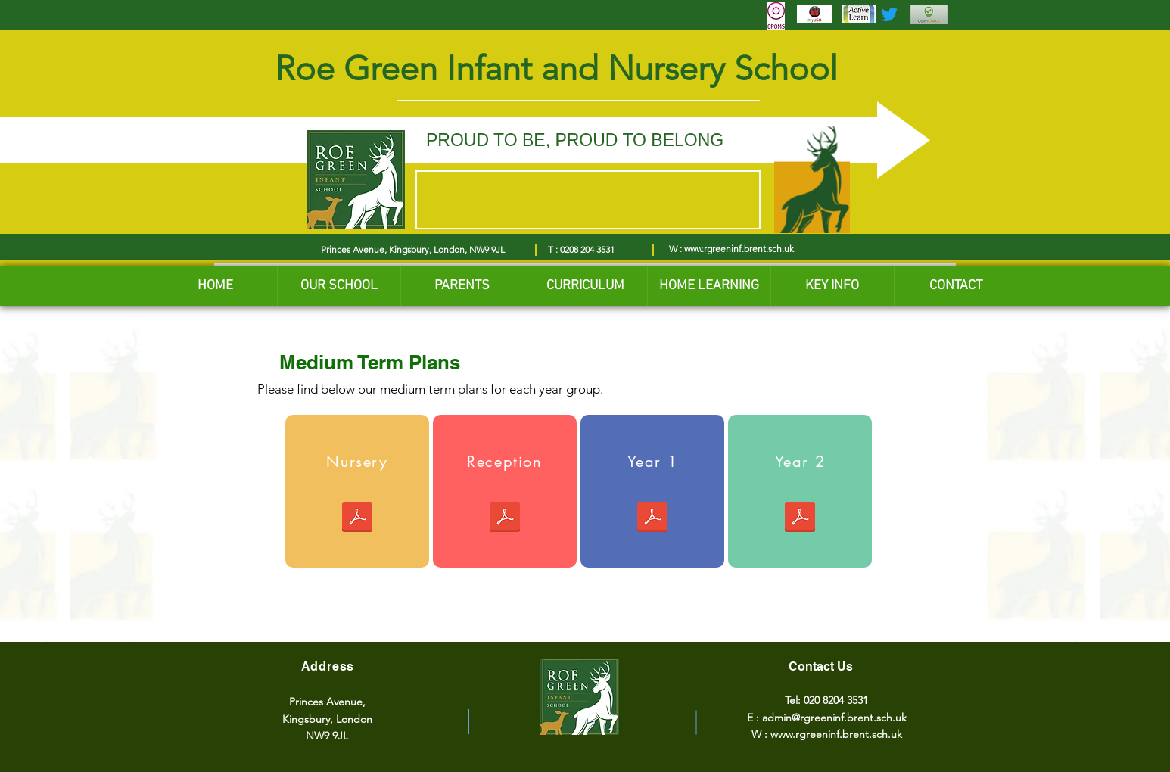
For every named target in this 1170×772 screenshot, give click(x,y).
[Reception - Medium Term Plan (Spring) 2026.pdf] (505, 519)
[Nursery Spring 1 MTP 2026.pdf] (357, 519)
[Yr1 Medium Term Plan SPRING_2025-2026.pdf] (652, 519)
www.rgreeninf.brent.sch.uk (739, 248)
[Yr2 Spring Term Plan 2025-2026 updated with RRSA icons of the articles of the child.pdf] (800, 519)
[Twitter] (889, 14)
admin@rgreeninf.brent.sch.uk (834, 717)
